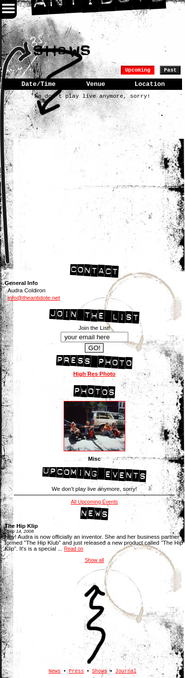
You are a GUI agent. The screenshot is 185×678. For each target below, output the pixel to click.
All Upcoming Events (94, 502)
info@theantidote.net (33, 298)
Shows (99, 671)
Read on (73, 549)
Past (170, 70)
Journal (126, 671)
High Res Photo (94, 374)
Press (76, 671)
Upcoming (137, 70)
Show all (94, 560)
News (54, 671)
